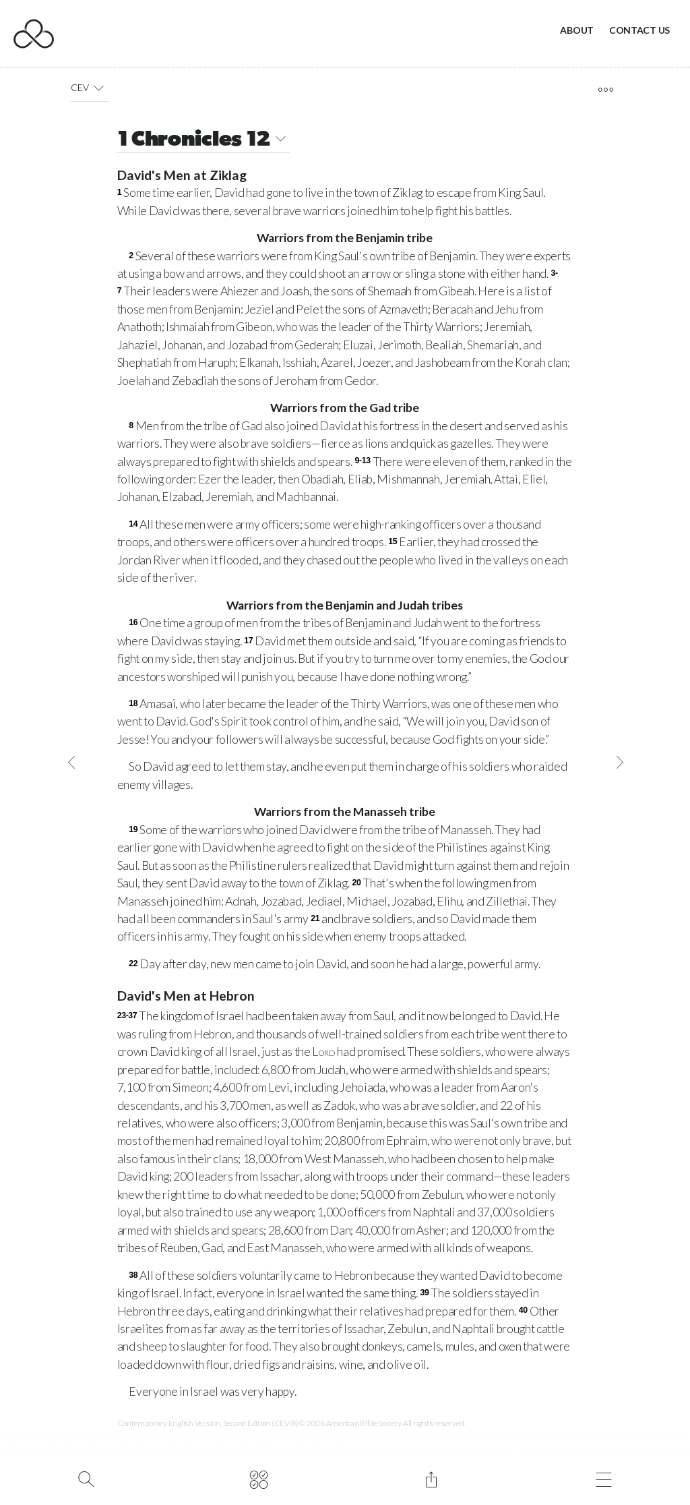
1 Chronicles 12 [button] (204, 140)
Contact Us (639, 30)
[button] (98, 87)
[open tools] (605, 89)
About (577, 30)
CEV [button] (89, 87)
